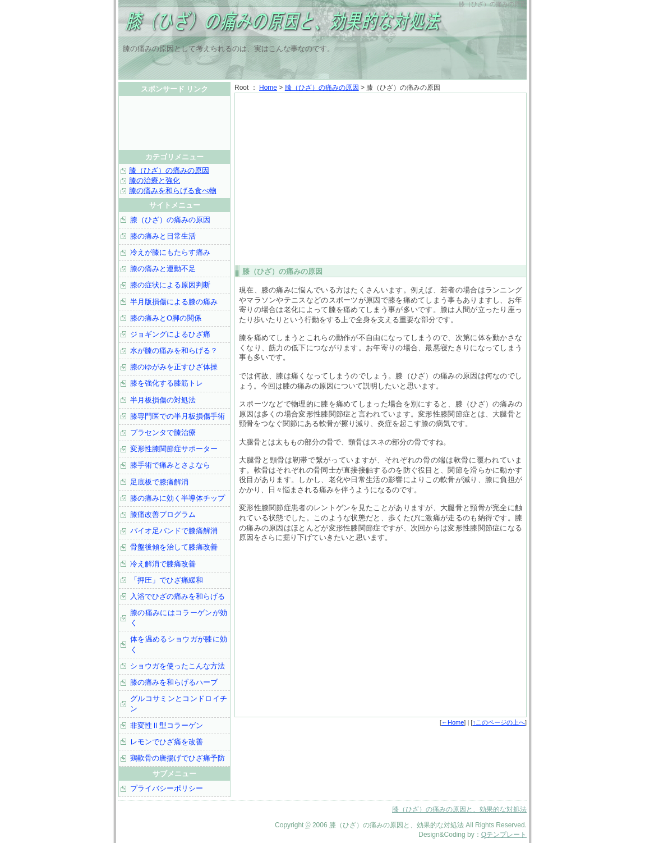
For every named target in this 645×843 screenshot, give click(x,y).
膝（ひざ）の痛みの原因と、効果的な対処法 (258, 22)
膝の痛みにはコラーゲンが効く (178, 617)
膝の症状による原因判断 (170, 285)
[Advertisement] (381, 177)
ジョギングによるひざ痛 (170, 334)
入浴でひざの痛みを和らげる (177, 596)
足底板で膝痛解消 (159, 482)
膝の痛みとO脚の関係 (165, 318)
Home (268, 87)
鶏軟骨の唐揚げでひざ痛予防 (177, 758)
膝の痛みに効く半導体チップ (177, 498)
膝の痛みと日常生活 (163, 236)
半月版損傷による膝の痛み (174, 301)
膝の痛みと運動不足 (163, 268)
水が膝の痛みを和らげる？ (174, 350)
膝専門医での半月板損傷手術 (177, 416)
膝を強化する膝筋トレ (166, 383)
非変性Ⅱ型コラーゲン (166, 725)
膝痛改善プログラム (163, 514)
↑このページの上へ (498, 722)
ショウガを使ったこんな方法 (177, 666)
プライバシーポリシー (166, 788)
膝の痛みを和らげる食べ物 (172, 190)
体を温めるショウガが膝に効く (178, 644)
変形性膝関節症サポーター (174, 449)
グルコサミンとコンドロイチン (178, 703)
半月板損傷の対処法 (163, 400)
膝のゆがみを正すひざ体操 (174, 367)
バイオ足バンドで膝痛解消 (174, 530)
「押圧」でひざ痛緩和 (166, 580)
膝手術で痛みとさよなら (170, 465)
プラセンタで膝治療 (163, 432)
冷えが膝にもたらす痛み (170, 252)
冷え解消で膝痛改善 (163, 564)
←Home (452, 722)
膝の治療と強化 (154, 180)
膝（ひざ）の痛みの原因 (322, 87)
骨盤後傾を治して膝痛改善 (174, 547)
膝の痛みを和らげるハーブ (174, 682)
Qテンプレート (504, 835)
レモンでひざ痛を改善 (166, 741)
